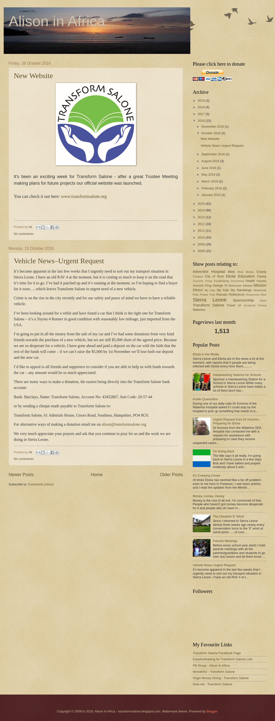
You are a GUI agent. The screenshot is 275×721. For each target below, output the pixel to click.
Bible (231, 272)
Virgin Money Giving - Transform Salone (221, 678)
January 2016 (211, 195)
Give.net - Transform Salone (212, 684)
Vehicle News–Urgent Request (59, 261)
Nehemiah (259, 290)
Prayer (204, 294)
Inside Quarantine (205, 399)
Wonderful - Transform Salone (214, 671)
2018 (202, 107)
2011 (202, 230)
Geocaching (237, 281)
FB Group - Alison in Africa (211, 665)
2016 (202, 120)
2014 (202, 210)
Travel (231, 305)
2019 (202, 100)
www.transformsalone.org (84, 196)
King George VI (216, 285)
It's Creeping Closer (206, 475)
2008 (202, 251)
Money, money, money (208, 496)
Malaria (247, 285)
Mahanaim (235, 285)
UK (239, 305)
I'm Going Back (223, 451)
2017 (202, 114)
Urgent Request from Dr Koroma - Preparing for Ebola (236, 421)
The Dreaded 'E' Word (228, 516)
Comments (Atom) (41, 484)
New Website (33, 76)
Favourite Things (202, 281)
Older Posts (171, 474)
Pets (195, 294)
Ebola (230, 276)
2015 (202, 203)
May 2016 (208, 174)
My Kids (223, 290)
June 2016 (209, 168)
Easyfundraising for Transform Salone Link (222, 659)
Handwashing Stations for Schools (237, 375)
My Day (210, 290)
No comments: (24, 234)
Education (246, 276)
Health (250, 281)
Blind (240, 272)
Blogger (211, 711)
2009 (202, 244)
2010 (202, 237)
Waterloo (199, 310)
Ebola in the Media (206, 354)
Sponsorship (243, 300)
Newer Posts (21, 474)
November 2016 (213, 126)
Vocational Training (255, 305)
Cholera (198, 276)
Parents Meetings (225, 541)
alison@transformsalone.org (124, 424)
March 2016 (210, 181)
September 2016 (213, 154)
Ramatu (221, 294)
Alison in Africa (57, 21)
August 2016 (210, 161)
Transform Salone (208, 305)
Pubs (212, 294)
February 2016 (212, 188)
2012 (202, 224)
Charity (261, 272)
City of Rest (214, 276)
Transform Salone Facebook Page (217, 653)
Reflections (237, 294)
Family (261, 276)
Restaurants (253, 294)
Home (97, 474)
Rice (263, 294)
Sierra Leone (210, 299)
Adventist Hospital (209, 271)
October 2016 (211, 133)
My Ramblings (241, 290)
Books (250, 271)
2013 (202, 217)
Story (263, 300)
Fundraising (221, 280)
